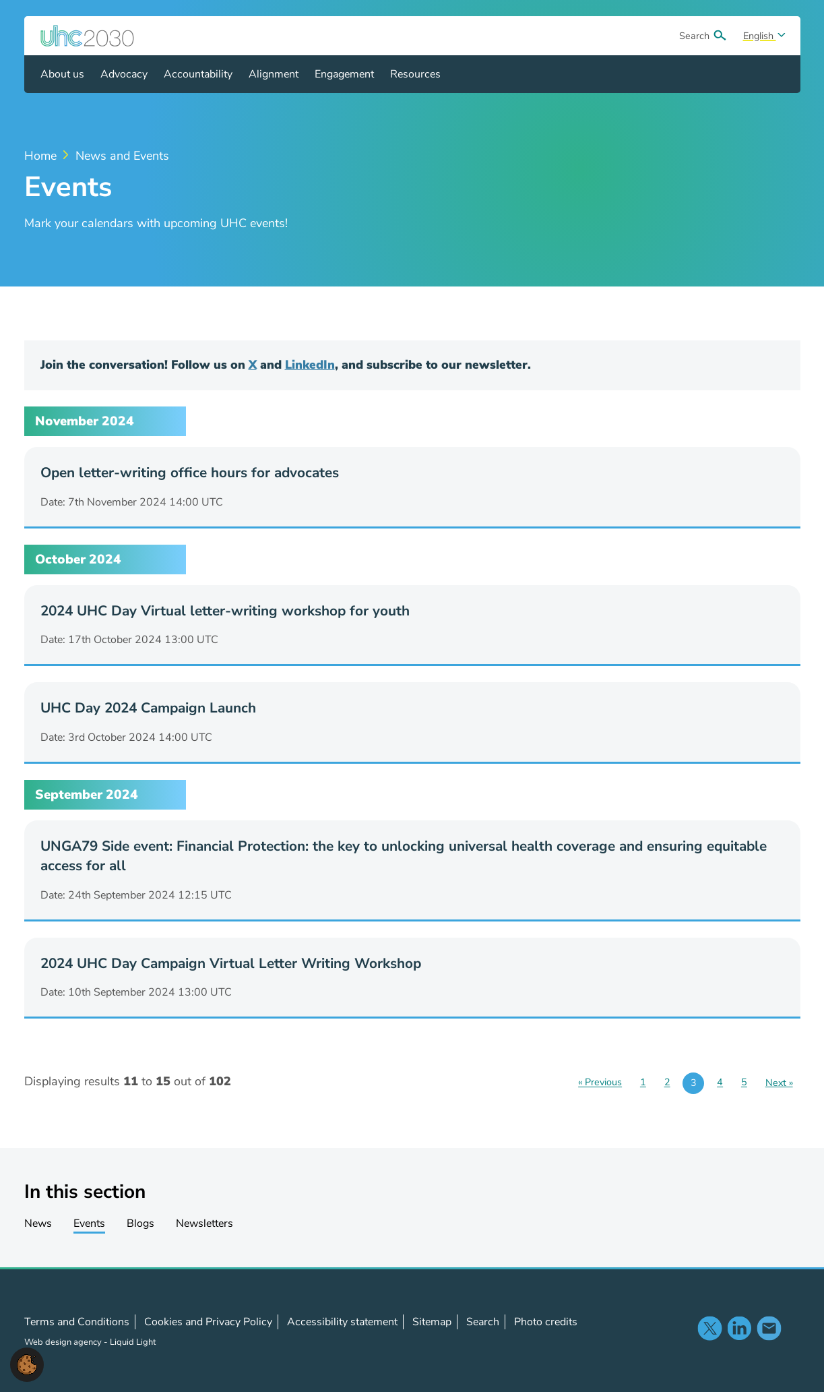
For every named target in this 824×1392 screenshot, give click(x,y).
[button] (27, 1363)
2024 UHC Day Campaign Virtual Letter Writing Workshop (230, 963)
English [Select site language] (759, 35)
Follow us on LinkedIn (739, 1328)
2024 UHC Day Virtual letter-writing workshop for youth (225, 610)
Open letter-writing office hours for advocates (189, 472)
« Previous (600, 1082)
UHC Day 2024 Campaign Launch (148, 707)
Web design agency (64, 1342)
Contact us (769, 1328)
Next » (779, 1082)
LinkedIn (310, 365)
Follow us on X (709, 1328)
